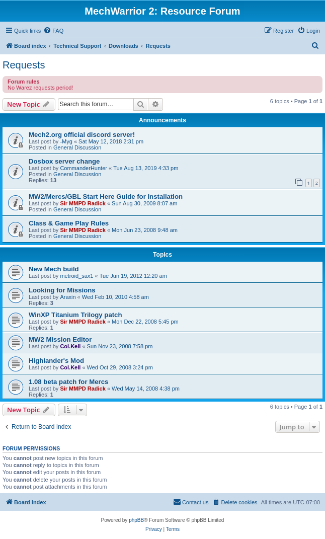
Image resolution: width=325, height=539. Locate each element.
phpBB (136, 520)
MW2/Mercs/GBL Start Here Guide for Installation (106, 196)
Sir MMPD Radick (82, 203)
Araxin (67, 297)
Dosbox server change (64, 161)
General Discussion (77, 147)
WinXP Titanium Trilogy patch (75, 315)
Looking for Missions (62, 290)
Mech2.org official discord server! (82, 134)
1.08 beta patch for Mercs (68, 382)
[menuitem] (53, 31)
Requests (24, 64)
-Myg (66, 141)
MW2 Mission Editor (60, 339)
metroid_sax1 (76, 276)
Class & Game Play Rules (69, 223)
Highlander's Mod (56, 360)
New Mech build (54, 269)
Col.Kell (70, 346)
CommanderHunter (83, 168)
